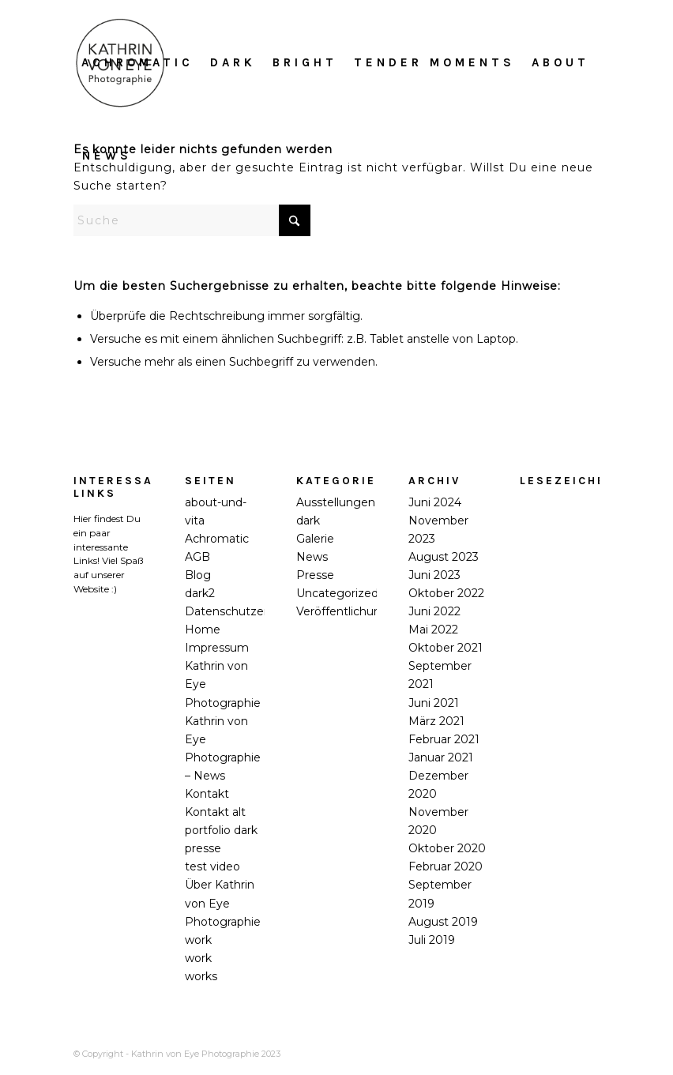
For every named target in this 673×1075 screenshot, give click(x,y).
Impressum (217, 648)
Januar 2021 (440, 757)
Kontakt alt (215, 812)
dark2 (200, 593)
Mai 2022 (433, 629)
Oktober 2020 (447, 848)
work (198, 940)
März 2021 (436, 721)
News (312, 557)
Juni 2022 (434, 611)
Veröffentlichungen (349, 611)
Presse (315, 575)
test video (212, 866)
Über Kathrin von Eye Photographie (223, 903)
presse (203, 848)
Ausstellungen (335, 502)
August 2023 (443, 557)
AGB (197, 557)
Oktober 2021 (445, 648)
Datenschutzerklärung (247, 611)
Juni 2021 (433, 703)
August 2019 (443, 922)
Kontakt (207, 794)
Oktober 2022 (446, 593)
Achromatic (217, 539)
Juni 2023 (434, 575)
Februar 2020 (445, 866)
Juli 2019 (431, 940)
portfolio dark (221, 830)
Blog (198, 575)
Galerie (315, 539)
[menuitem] (137, 62)
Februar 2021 (443, 739)
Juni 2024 (434, 502)
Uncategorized (337, 593)
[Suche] (191, 220)
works (201, 976)
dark (308, 520)
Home (202, 629)
